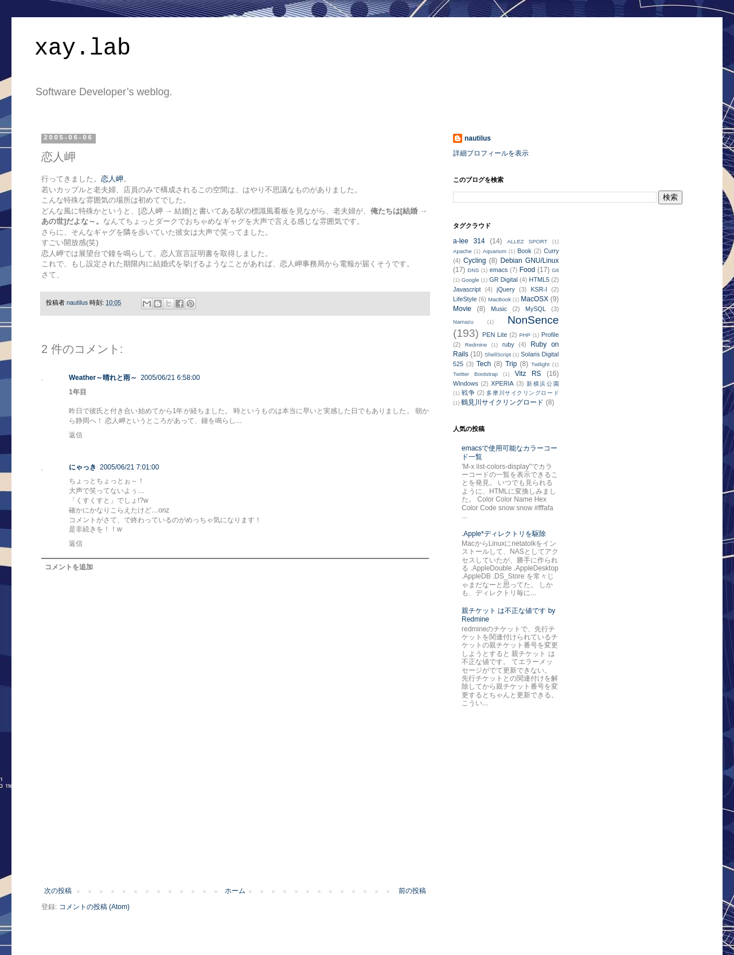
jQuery (506, 289)
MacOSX (534, 299)
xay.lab (82, 48)
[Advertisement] (235, 855)
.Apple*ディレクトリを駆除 (504, 534)
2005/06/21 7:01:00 (129, 467)
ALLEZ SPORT (527, 241)
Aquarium (494, 251)
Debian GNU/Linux (530, 261)
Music (499, 308)
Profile (550, 334)
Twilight (540, 364)
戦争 (468, 392)
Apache (462, 251)
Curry (551, 250)
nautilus (477, 138)
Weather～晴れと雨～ (103, 378)
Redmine (476, 344)
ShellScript (498, 354)
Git (555, 270)
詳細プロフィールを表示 (491, 153)
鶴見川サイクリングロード (502, 402)
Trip (511, 364)
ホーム (235, 891)
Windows (465, 383)
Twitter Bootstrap (475, 374)
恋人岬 (112, 178)
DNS (473, 270)
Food (527, 270)
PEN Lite (494, 334)
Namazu (463, 322)
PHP (524, 335)
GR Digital (503, 279)
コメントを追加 (69, 567)
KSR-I (538, 289)
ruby (508, 344)
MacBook (499, 299)
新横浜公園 (542, 384)
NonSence (533, 320)
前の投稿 (412, 891)
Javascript (467, 289)
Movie (462, 309)
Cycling (474, 261)
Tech (484, 364)
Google (470, 280)
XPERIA (502, 383)
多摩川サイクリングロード (522, 393)
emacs (499, 269)
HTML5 (539, 279)
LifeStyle (465, 299)
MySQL (535, 308)
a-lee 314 (469, 241)
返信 (76, 435)
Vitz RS (528, 374)
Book (524, 250)
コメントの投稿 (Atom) (94, 907)
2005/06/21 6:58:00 (170, 378)
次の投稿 (58, 891)
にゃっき (82, 467)
